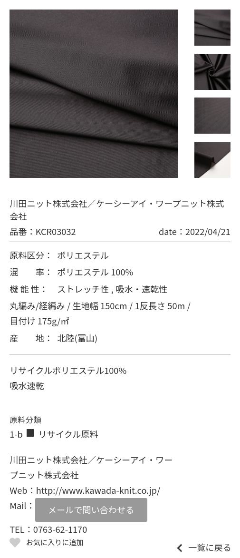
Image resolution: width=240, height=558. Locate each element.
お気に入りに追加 (55, 542)
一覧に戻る (209, 547)
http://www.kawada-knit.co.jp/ (98, 490)
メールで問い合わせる (91, 509)
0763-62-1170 (60, 529)
